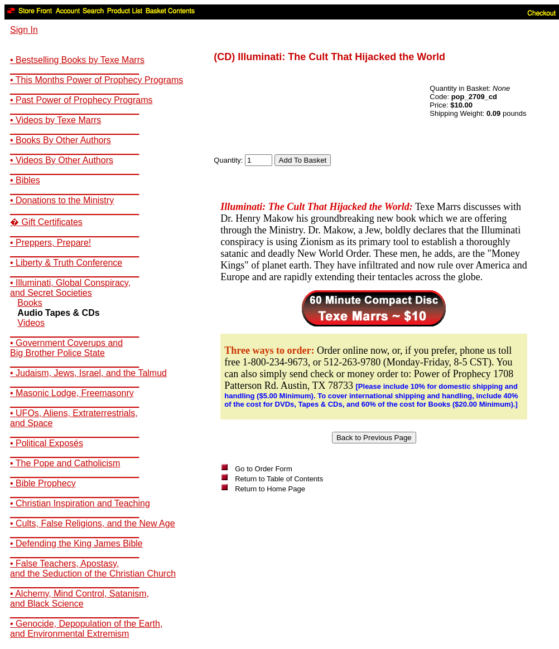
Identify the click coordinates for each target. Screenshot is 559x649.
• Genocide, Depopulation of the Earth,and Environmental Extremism (86, 628)
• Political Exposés (46, 443)
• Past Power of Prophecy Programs (81, 100)
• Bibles (25, 180)
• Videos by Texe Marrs (55, 120)
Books (29, 303)
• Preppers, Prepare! (50, 242)
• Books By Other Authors (60, 140)
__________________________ (74, 70)
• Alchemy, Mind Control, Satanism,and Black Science (79, 598)
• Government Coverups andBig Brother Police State (66, 348)
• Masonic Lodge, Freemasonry (72, 393)
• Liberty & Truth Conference (66, 262)
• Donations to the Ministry (62, 200)
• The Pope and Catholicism (65, 463)
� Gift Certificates (46, 222)
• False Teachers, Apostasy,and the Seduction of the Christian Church (93, 568)
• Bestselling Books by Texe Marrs (77, 60)
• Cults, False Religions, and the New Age (92, 523)
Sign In (24, 30)
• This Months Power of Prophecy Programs (96, 80)
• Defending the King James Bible (76, 543)
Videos (31, 323)
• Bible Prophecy (43, 483)
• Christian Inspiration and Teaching (80, 503)
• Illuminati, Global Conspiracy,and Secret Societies (70, 287)
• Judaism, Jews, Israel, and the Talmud (88, 373)
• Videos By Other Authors (61, 160)
